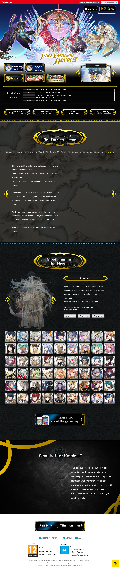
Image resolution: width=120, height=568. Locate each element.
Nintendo (7, 2)
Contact (69, 538)
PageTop (115, 563)
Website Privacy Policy (50, 538)
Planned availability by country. (107, 13)
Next (114, 194)
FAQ (79, 538)
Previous (6, 194)
